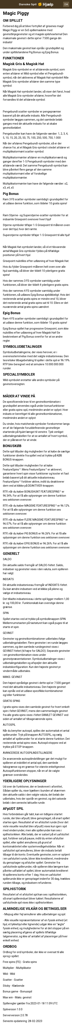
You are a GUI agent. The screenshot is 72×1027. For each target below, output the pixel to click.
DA (66, 4)
